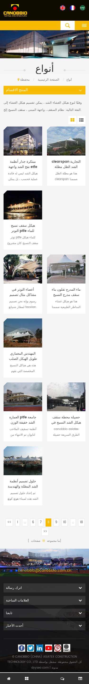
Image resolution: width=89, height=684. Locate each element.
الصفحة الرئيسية (38, 79)
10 (64, 522)
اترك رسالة (44, 676)
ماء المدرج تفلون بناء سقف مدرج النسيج (66, 292)
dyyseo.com (40, 667)
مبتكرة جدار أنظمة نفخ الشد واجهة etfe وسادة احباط (23, 164)
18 (81, 522)
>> (45, 531)
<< (9, 522)
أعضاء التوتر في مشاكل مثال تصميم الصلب (22, 292)
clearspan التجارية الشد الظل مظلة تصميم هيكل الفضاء (66, 164)
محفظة (25, 79)
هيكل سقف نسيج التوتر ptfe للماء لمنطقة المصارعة (23, 228)
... (25, 522)
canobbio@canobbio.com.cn (44, 573)
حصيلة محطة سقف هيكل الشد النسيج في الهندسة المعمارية (66, 420)
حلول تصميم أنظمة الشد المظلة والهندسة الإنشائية (23, 484)
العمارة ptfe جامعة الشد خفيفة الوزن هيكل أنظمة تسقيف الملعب (23, 420)
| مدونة (53, 667)
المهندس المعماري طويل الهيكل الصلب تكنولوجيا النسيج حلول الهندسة (23, 356)
